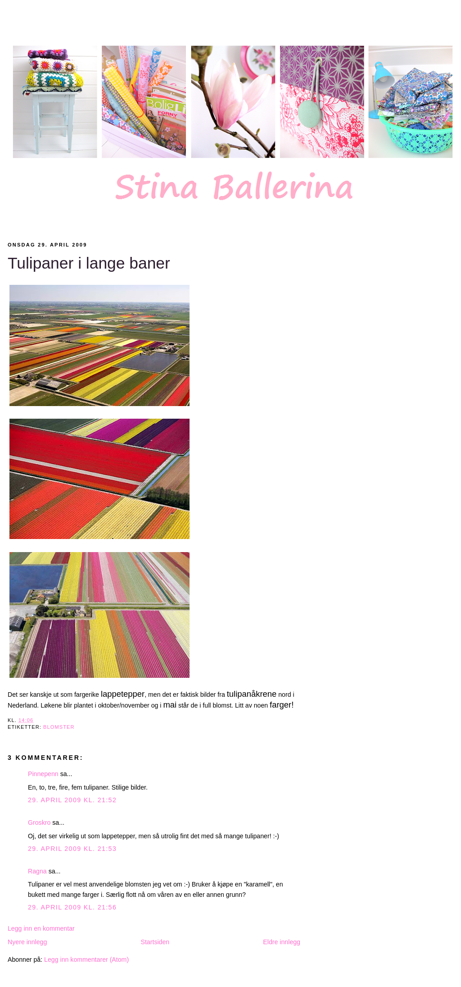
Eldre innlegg (281, 942)
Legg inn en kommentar (41, 928)
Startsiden (154, 942)
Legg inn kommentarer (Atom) (86, 959)
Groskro (39, 822)
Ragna (37, 871)
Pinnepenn (43, 773)
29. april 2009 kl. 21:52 (72, 800)
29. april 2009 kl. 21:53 (72, 848)
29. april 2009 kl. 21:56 (72, 907)
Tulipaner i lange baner (89, 263)
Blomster (59, 727)
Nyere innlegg (27, 942)
